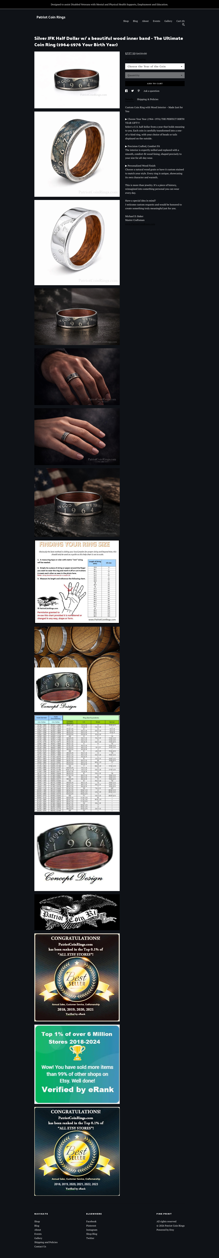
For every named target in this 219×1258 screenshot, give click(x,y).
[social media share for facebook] (126, 91)
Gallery (168, 21)
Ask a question (151, 91)
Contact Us (40, 1246)
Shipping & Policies (147, 99)
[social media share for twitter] (132, 91)
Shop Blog (91, 1234)
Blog (135, 21)
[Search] (183, 25)
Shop (126, 21)
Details (129, 99)
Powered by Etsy (165, 1229)
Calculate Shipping (135, 59)
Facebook (91, 1221)
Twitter (90, 1238)
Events (156, 21)
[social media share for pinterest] (139, 91)
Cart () (180, 21)
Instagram (91, 1229)
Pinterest (91, 1225)
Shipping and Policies (46, 1242)
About (145, 21)
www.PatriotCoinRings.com (140, 224)
